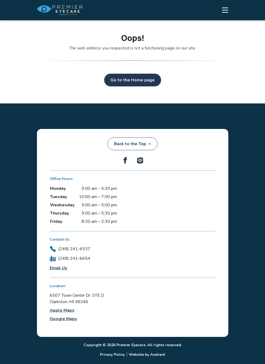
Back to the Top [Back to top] (132, 144)
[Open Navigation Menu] (222, 10)
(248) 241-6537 (74, 249)
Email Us (58, 268)
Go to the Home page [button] (133, 80)
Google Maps (63, 319)
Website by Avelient (147, 354)
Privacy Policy (112, 354)
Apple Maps (62, 310)
